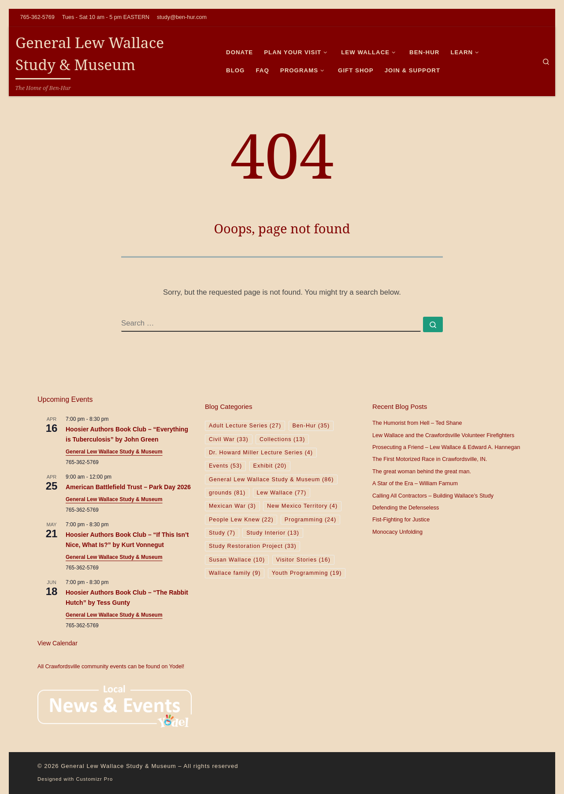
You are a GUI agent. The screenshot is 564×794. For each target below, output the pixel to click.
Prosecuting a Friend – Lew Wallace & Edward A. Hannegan (446, 447)
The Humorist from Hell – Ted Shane (417, 423)
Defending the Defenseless (405, 508)
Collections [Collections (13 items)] (282, 439)
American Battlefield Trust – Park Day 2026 (128, 487)
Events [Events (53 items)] (225, 466)
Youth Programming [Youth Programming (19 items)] (307, 573)
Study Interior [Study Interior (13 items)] (272, 533)
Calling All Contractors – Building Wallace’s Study (433, 496)
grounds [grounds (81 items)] (227, 493)
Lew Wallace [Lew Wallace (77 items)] (281, 493)
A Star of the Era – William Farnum (415, 483)
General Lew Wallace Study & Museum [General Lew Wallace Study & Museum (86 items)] (271, 479)
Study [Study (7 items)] (222, 533)
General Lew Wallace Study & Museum (114, 452)
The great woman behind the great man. (421, 471)
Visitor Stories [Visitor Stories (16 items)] (303, 560)
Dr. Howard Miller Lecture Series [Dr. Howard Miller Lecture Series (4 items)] (261, 452)
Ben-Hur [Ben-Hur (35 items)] (311, 426)
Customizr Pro (94, 779)
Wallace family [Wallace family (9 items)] (235, 573)
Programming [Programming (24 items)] (311, 520)
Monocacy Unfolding (397, 532)
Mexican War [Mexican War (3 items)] (232, 506)
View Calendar (57, 643)
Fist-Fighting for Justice (401, 520)
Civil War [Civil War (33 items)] (229, 439)
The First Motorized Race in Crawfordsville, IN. (429, 459)
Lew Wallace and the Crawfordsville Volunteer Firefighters (443, 435)
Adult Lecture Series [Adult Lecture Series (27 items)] (245, 426)
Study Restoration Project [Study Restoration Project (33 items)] (253, 546)
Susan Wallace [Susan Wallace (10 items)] (237, 560)
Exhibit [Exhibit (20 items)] (269, 466)
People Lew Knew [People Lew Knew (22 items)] (241, 520)
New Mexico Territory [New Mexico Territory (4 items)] (302, 506)
